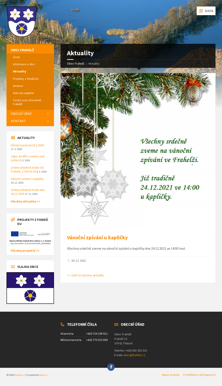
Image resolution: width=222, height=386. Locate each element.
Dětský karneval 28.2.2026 (27, 145)
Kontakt (18, 121)
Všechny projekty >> (25, 250)
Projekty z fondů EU (26, 79)
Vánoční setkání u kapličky (27, 179)
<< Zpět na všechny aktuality (85, 275)
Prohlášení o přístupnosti (199, 375)
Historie (18, 86)
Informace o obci (24, 64)
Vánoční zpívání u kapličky (97, 237)
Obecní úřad (21, 113)
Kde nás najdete (23, 93)
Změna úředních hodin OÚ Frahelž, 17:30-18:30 (27, 169)
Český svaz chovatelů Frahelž (27, 102)
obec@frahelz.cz (134, 355)
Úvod (16, 57)
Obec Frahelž (75, 63)
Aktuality (19, 71)
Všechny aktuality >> (25, 201)
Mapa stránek (171, 375)
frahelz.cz (20, 374)
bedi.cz (43, 374)
